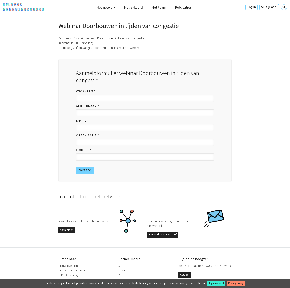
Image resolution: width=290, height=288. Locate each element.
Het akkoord (133, 7)
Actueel (184, 275)
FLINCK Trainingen (69, 275)
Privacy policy (235, 283)
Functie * (84, 150)
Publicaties (183, 7)
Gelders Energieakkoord (23, 7)
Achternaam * (87, 106)
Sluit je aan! (269, 7)
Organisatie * (87, 135)
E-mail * (82, 120)
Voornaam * (86, 91)
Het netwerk (105, 7)
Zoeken (284, 7)
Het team (159, 7)
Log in (251, 7)
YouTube (123, 275)
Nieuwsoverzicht (68, 266)
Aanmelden (67, 230)
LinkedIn (123, 270)
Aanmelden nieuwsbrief (162, 235)
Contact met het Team (71, 270)
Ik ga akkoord (216, 283)
